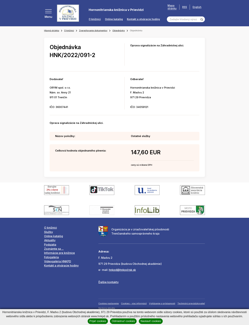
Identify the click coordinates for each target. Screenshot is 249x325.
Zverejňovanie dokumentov (93, 30)
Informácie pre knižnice (59, 253)
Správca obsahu (106, 308)
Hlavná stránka (51, 30)
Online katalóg (114, 19)
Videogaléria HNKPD (57, 261)
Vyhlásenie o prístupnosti (162, 303)
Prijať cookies (97, 321)
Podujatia (50, 244)
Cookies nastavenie (108, 303)
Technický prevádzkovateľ (191, 303)
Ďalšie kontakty (108, 282)
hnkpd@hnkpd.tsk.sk (122, 270)
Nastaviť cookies (151, 321)
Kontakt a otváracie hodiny (143, 19)
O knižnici (95, 19)
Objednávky (118, 30)
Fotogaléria (51, 257)
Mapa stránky (172, 7)
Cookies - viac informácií (134, 303)
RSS (184, 7)
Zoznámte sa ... (54, 248)
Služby (48, 232)
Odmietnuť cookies (123, 321)
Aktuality (50, 240)
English (197, 7)
